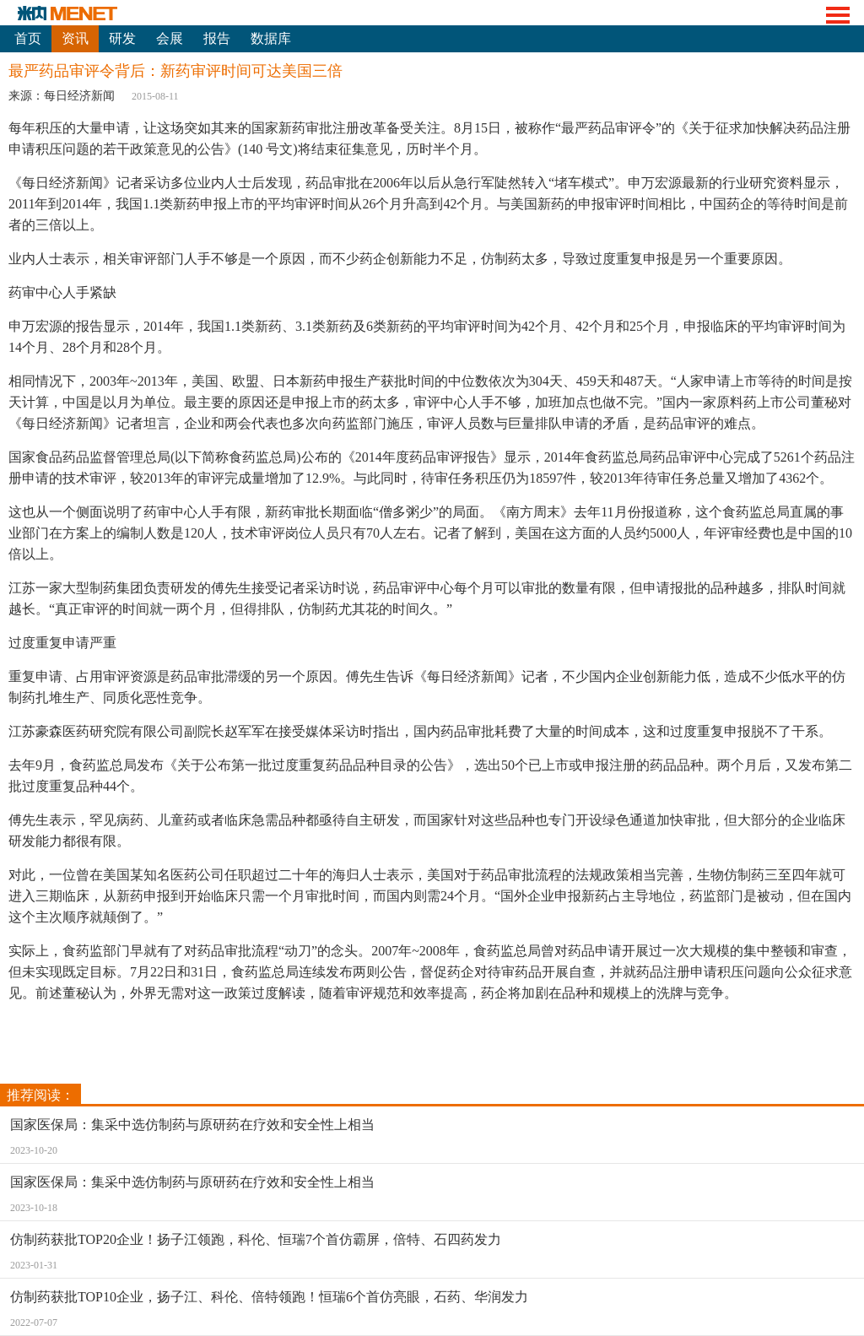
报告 (216, 38)
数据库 (271, 38)
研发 (122, 38)
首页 (27, 38)
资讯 (75, 38)
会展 (169, 38)
